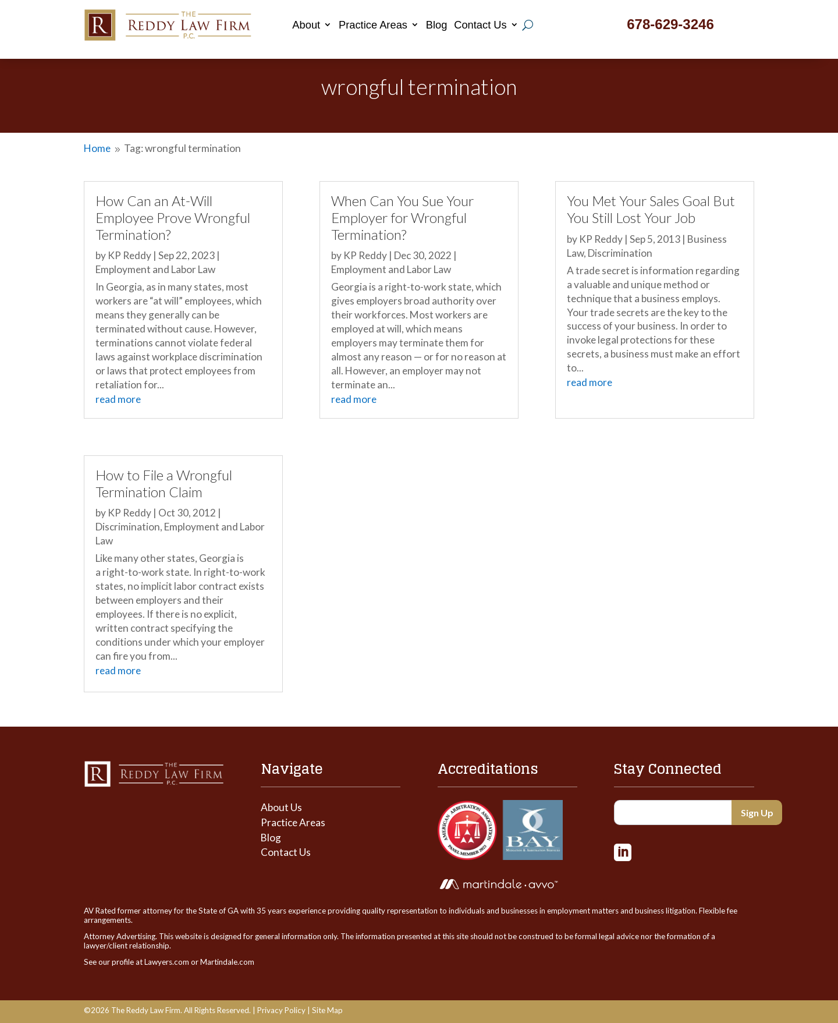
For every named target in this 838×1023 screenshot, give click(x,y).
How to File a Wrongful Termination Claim (163, 483)
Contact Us (480, 25)
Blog (437, 25)
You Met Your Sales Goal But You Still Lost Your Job (651, 209)
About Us (281, 807)
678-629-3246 (670, 24)
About (306, 25)
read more (118, 399)
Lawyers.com (166, 962)
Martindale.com (227, 962)
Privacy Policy (281, 1010)
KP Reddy (129, 255)
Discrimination (127, 527)
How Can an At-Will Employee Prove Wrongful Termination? (172, 217)
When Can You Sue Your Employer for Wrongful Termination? (402, 217)
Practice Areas (373, 25)
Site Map (327, 1010)
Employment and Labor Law (155, 269)
